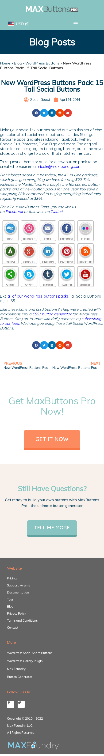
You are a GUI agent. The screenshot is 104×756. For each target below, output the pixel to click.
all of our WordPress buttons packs (38, 296)
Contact (12, 627)
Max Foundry (16, 669)
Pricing (12, 578)
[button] (75, 22)
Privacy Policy (16, 613)
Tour (10, 599)
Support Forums (18, 585)
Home (5, 63)
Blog (18, 63)
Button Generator (19, 677)
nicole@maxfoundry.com (59, 166)
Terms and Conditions (22, 620)
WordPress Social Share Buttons (29, 653)
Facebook (14, 211)
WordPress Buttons (42, 63)
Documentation (18, 592)
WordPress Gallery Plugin (25, 661)
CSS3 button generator (51, 314)
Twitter (56, 211)
